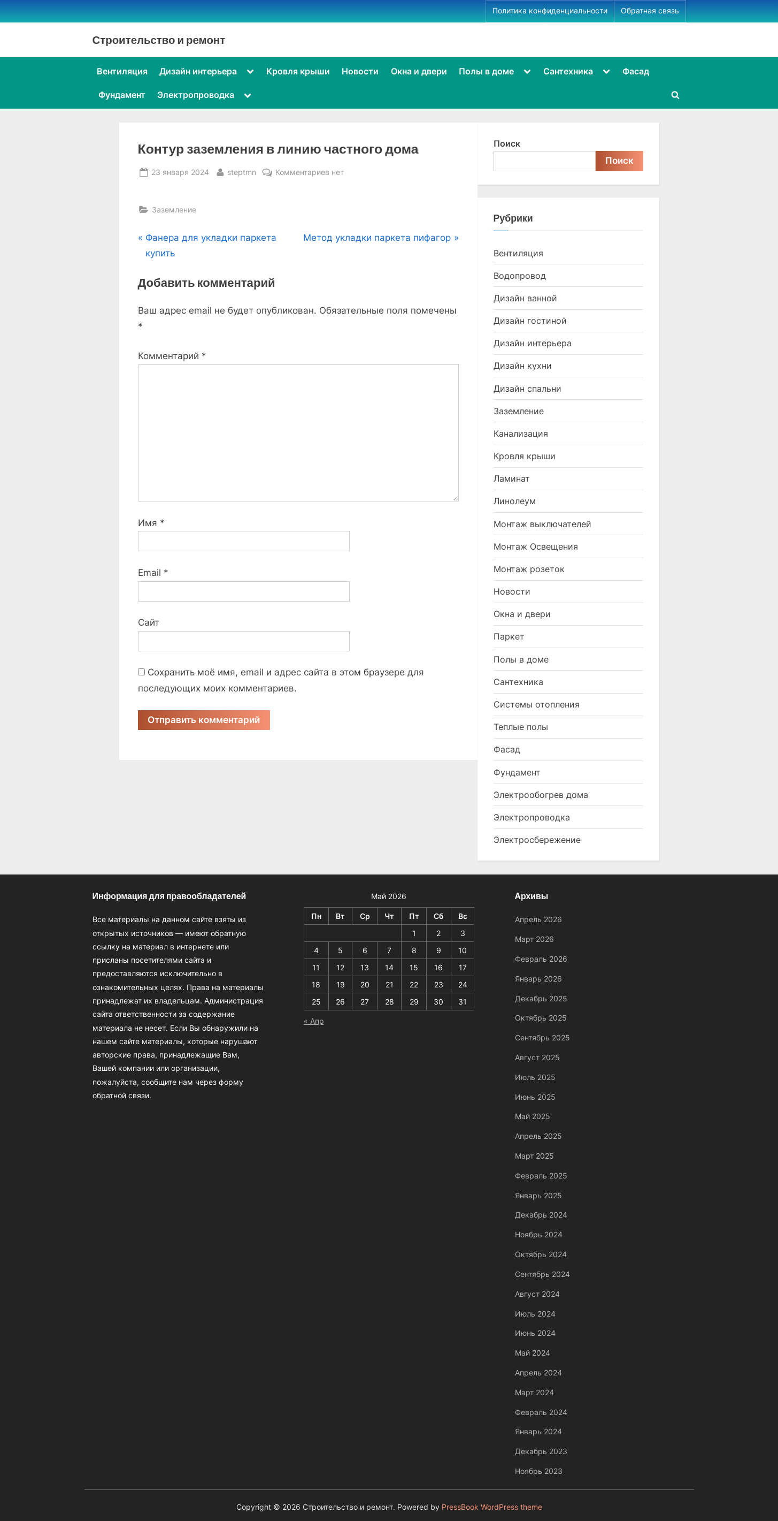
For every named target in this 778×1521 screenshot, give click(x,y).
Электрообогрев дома (541, 794)
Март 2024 (534, 1392)
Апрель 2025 (538, 1135)
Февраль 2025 (541, 1175)
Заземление (174, 209)
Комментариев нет (309, 172)
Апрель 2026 (538, 919)
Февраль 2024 (541, 1412)
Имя (151, 523)
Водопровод (520, 275)
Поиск (507, 143)
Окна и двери (419, 71)
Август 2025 (537, 1057)
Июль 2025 (535, 1077)
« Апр (314, 1020)
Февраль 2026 (541, 958)
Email (153, 572)
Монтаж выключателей (542, 524)
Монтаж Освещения (536, 546)
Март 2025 (534, 1155)
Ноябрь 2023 (539, 1471)
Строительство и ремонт (159, 39)
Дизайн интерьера (198, 71)
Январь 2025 (538, 1195)
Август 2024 (537, 1293)
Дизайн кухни (523, 365)
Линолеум (515, 501)
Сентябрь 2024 (542, 1274)
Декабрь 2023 (541, 1451)
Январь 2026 (538, 978)
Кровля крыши (298, 71)
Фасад (635, 71)
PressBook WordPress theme (492, 1507)
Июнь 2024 (535, 1332)
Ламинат (512, 478)
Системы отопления (537, 704)
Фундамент (121, 94)
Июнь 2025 (535, 1096)
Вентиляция (122, 71)
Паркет (509, 636)
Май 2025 (532, 1116)
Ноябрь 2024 (539, 1234)
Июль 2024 (535, 1313)
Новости (360, 71)
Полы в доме (486, 71)
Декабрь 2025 (541, 998)
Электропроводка (195, 94)
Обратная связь (650, 10)
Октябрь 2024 (541, 1254)
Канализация (521, 433)
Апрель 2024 (538, 1372)
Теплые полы (521, 726)
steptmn (241, 171)
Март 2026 (534, 939)
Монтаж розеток (529, 569)
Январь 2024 (538, 1431)
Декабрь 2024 (541, 1214)
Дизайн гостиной (530, 320)
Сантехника (568, 71)
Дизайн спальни (527, 388)
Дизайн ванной (525, 298)
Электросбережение (537, 839)
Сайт (148, 622)
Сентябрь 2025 (542, 1037)
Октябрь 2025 (541, 1017)
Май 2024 (532, 1352)
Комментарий (172, 356)
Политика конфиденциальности (549, 10)
